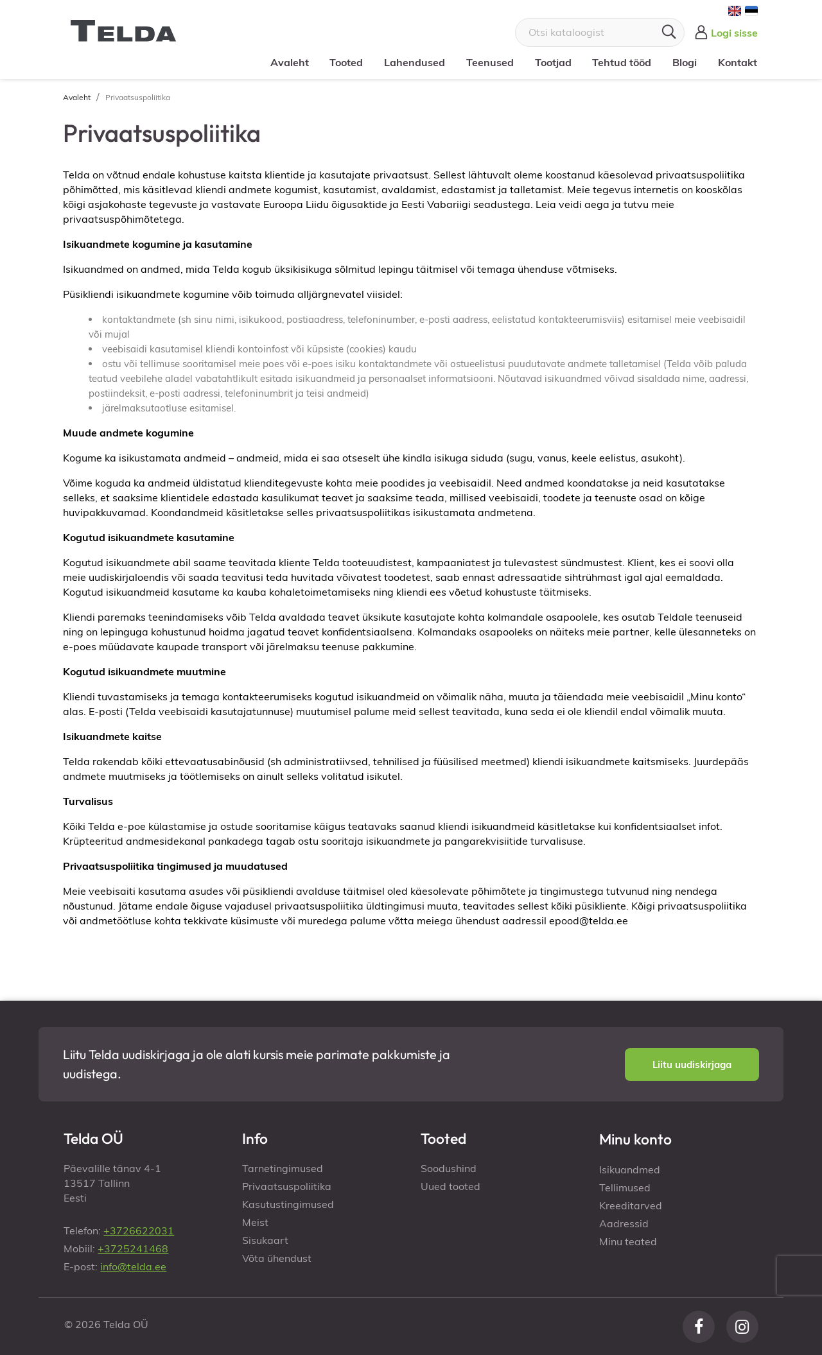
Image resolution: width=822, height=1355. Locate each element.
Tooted (346, 62)
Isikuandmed (629, 1169)
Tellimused (625, 1187)
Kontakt (737, 62)
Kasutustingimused (288, 1204)
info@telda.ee (133, 1266)
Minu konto (635, 1139)
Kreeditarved (630, 1205)
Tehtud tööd (621, 62)
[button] (692, 1064)
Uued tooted (450, 1186)
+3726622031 (138, 1230)
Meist (255, 1222)
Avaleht (289, 62)
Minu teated (628, 1241)
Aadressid (624, 1223)
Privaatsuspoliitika (286, 1186)
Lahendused (414, 62)
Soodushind (449, 1168)
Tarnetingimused (282, 1168)
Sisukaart (265, 1240)
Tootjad (553, 62)
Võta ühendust (276, 1258)
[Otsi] (600, 32)
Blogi (684, 62)
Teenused (490, 62)
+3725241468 (133, 1248)
